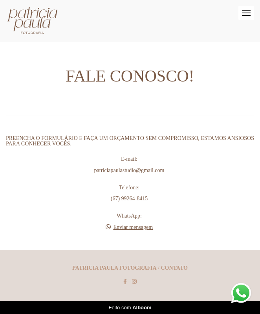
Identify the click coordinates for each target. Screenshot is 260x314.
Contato (174, 268)
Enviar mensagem (133, 227)
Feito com (129, 307)
